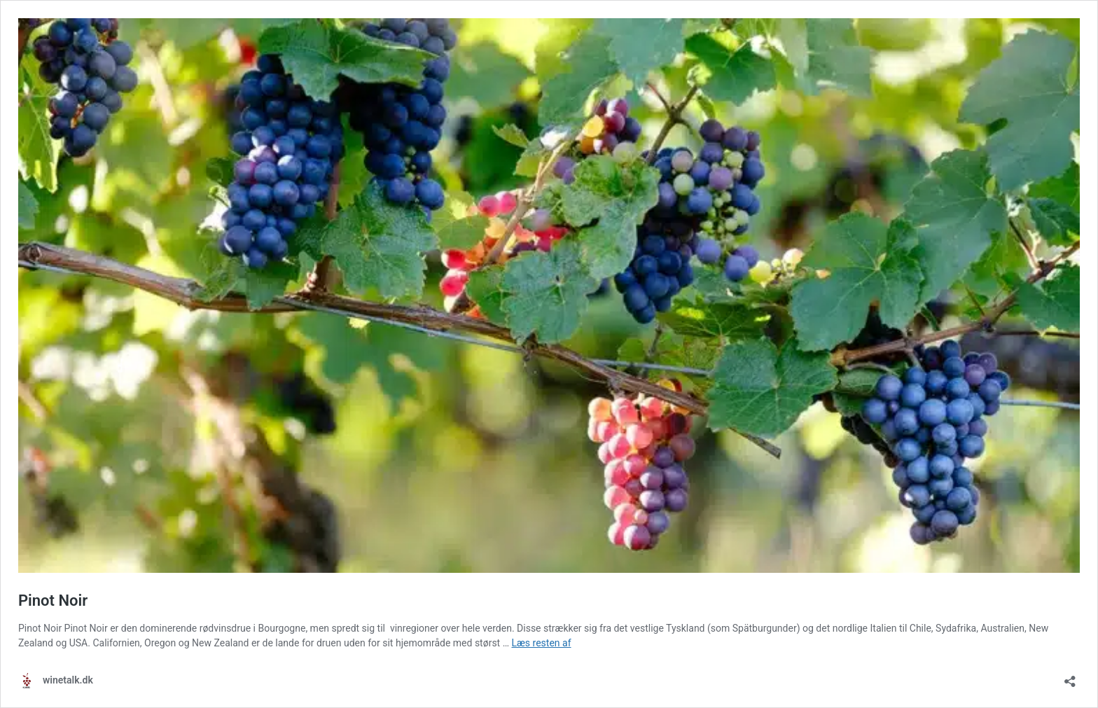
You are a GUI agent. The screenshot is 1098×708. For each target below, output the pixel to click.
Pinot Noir (53, 600)
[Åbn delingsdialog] (1070, 677)
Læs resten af (541, 642)
